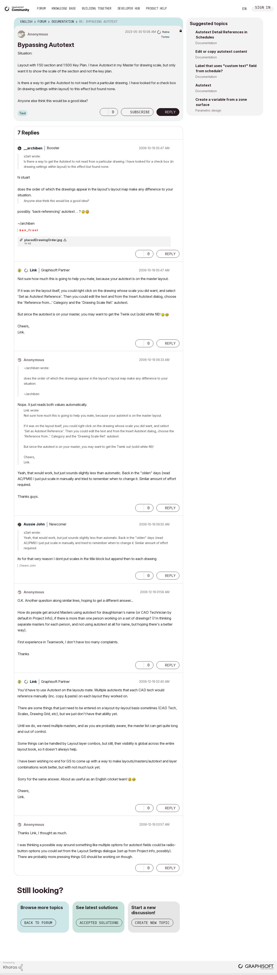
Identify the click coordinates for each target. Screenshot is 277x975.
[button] (104, 112)
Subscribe (140, 112)
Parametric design (208, 110)
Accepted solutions (99, 923)
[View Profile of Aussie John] (34, 524)
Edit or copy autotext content (221, 51)
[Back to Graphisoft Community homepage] (17, 8)
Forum (41, 8)
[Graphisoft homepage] (256, 967)
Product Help (156, 8)
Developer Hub (129, 8)
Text (22, 113)
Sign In (262, 8)
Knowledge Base (64, 8)
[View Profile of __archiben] (33, 148)
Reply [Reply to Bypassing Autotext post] (170, 112)
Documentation (206, 43)
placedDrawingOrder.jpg (43, 240)
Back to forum (38, 923)
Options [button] (177, 22)
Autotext (203, 85)
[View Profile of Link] (33, 270)
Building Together (96, 8)
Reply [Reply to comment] (170, 254)
